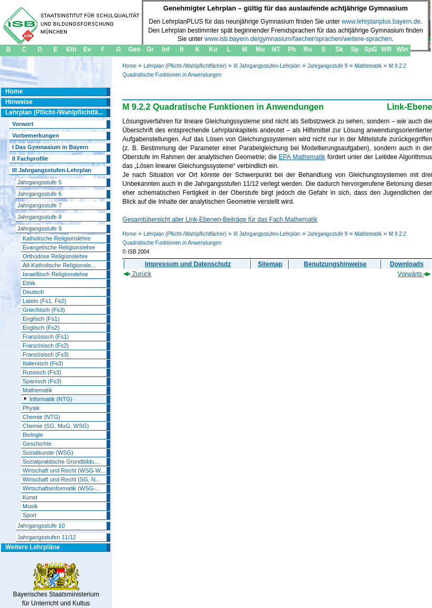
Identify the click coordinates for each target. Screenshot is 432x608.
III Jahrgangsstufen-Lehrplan (267, 66)
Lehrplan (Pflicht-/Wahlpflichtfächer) (184, 66)
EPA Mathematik (302, 157)
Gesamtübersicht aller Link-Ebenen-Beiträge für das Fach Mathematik (220, 219)
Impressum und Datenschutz (188, 264)
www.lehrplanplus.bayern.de (381, 21)
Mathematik (368, 66)
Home (129, 66)
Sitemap (270, 264)
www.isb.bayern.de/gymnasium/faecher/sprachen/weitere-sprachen (298, 39)
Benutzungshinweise (335, 264)
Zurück (137, 274)
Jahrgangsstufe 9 (327, 66)
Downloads (407, 264)
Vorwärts (414, 274)
